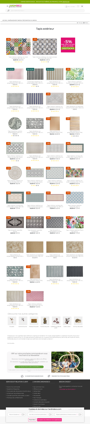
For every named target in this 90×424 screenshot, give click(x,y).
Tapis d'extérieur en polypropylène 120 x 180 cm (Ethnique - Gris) (55, 280)
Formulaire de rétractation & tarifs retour (19, 391)
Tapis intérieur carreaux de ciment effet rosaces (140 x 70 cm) (74, 157)
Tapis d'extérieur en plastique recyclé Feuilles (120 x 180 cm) (74, 255)
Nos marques (37, 397)
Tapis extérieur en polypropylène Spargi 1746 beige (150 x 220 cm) (74, 132)
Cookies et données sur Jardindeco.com (45, 409)
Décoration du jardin (30, 20)
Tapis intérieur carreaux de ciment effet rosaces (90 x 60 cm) (15, 207)
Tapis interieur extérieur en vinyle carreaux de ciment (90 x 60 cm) (45, 57)
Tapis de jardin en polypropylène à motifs (54, 230)
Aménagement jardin (15, 20)
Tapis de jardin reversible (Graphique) (35, 230)
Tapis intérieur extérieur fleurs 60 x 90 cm (74, 230)
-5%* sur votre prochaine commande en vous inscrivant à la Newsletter (29, 354)
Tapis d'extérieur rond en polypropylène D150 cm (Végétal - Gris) (15, 132)
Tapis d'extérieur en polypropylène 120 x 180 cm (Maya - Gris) (15, 108)
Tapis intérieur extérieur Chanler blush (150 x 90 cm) (35, 304)
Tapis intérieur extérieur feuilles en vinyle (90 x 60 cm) (74, 82)
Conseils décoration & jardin (42, 402)
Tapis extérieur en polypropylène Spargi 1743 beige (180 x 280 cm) (34, 280)
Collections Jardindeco (40, 400)
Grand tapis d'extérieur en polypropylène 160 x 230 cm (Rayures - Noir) (35, 83)
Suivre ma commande (13, 387)
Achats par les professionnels (15, 393)
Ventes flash (37, 391)
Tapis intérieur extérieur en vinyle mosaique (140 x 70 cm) (74, 181)
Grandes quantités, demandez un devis (18, 395)
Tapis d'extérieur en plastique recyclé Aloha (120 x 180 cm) (34, 255)
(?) (20, 414)
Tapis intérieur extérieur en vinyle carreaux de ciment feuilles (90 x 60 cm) (15, 157)
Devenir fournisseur (39, 404)
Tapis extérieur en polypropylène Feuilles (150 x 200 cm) (15, 256)
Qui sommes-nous (39, 387)
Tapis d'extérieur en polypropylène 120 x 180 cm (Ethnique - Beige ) (15, 305)
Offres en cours (38, 389)
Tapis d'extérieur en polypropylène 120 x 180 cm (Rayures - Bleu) (35, 108)
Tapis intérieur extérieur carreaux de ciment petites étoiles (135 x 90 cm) (55, 182)
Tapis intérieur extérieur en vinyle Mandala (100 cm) (15, 181)
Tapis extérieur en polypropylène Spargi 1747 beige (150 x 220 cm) (54, 132)
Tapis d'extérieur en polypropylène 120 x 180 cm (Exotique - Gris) (35, 132)
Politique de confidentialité (15, 397)
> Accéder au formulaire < (67, 389)
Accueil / (5, 20)
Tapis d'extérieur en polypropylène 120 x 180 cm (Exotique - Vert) (15, 280)
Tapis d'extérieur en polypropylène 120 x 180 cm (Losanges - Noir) (75, 280)
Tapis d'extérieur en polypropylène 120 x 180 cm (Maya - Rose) (15, 83)
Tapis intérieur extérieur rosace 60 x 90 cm (75, 206)
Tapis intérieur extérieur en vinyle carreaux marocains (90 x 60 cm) (54, 108)
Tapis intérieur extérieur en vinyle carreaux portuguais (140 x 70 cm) (35, 207)
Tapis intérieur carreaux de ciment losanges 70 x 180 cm (54, 206)
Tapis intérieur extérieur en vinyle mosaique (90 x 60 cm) (18, 57)
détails (32, 411)
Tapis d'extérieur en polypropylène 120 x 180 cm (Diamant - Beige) (35, 157)
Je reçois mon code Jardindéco (29, 366)
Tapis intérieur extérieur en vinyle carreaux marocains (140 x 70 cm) (55, 157)
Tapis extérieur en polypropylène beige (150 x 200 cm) (55, 256)
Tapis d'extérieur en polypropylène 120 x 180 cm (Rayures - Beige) (55, 83)
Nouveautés (37, 395)
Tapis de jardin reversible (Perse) (15, 230)
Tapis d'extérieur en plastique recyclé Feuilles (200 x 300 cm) (75, 107)
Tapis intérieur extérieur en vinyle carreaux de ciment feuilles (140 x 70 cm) (35, 182)
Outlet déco (37, 393)
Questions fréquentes (13, 389)
